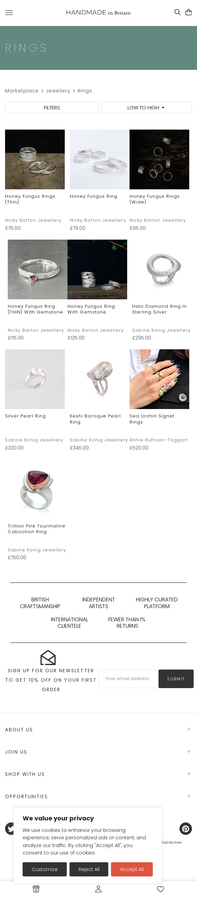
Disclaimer (171, 842)
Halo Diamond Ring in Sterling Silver (159, 309)
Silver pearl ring (25, 416)
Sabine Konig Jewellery (161, 330)
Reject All (89, 869)
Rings (85, 90)
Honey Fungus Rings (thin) (30, 199)
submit (176, 679)
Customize (45, 869)
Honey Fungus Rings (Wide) (155, 199)
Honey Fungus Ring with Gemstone (91, 309)
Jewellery (58, 90)
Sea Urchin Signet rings (152, 419)
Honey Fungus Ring (93, 196)
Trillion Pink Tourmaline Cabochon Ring (36, 529)
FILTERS (52, 107)
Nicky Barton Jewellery (33, 220)
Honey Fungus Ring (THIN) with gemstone (35, 309)
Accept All (132, 869)
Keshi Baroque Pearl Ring (95, 419)
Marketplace (22, 90)
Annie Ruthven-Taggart (159, 440)
